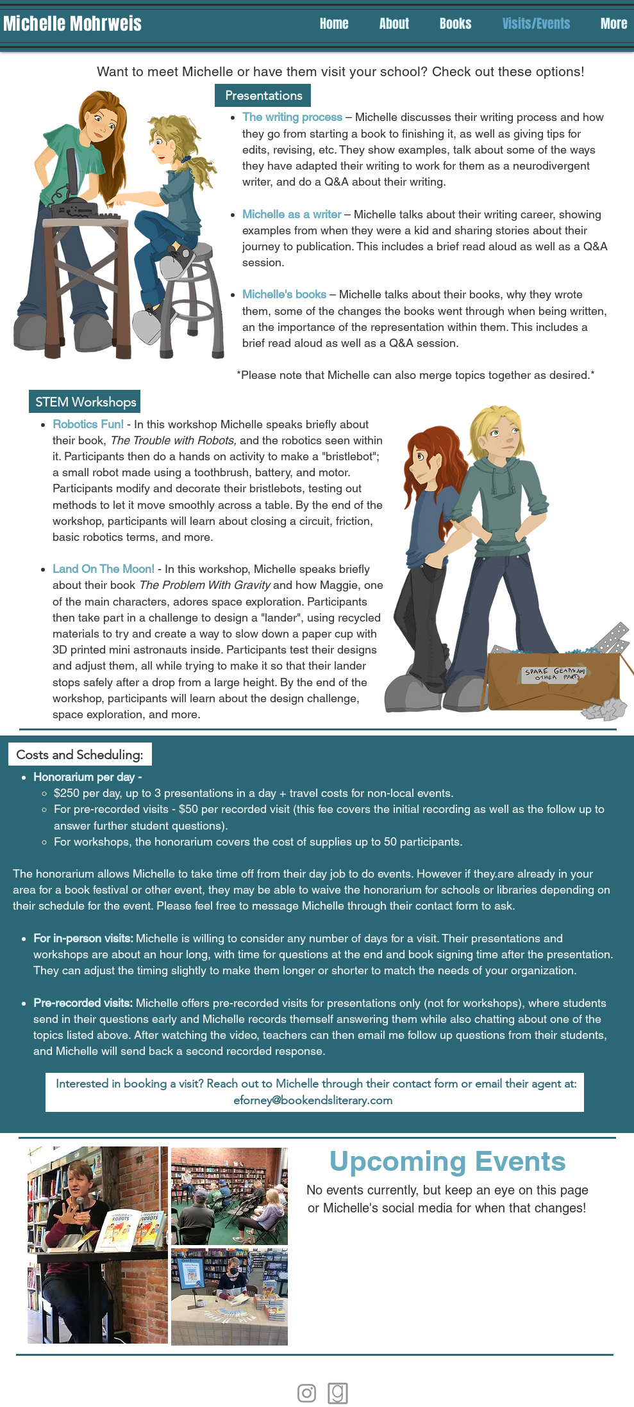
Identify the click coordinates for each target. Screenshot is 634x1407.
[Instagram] (306, 1393)
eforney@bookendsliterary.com (312, 1100)
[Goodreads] (338, 1393)
